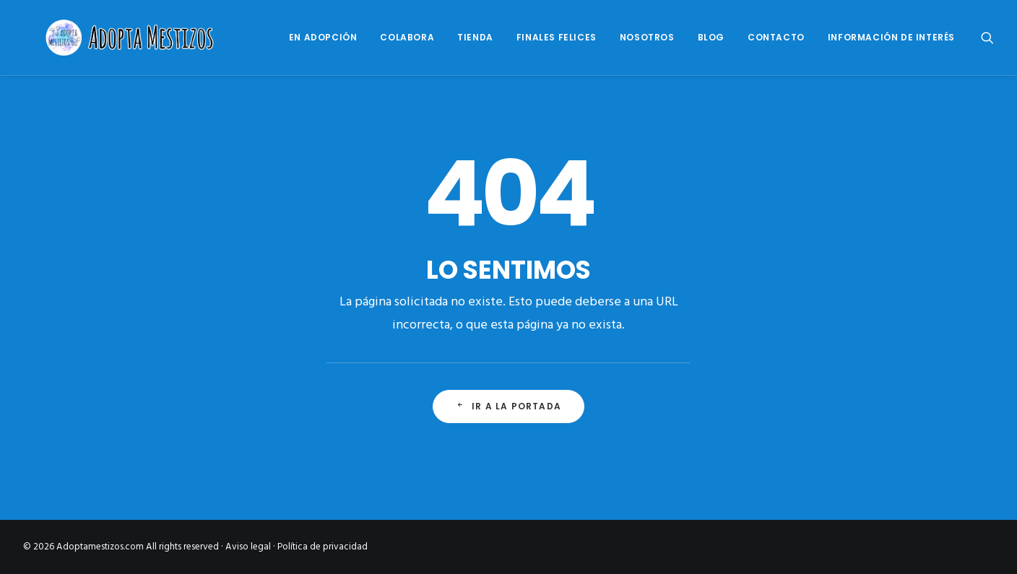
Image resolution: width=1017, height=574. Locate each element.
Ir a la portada (508, 406)
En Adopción (323, 37)
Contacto (776, 37)
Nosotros (647, 37)
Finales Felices (556, 37)
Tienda (475, 37)
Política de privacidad (322, 547)
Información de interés (891, 37)
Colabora (407, 37)
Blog (711, 37)
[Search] (987, 37)
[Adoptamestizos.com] (113, 37)
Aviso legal (248, 547)
